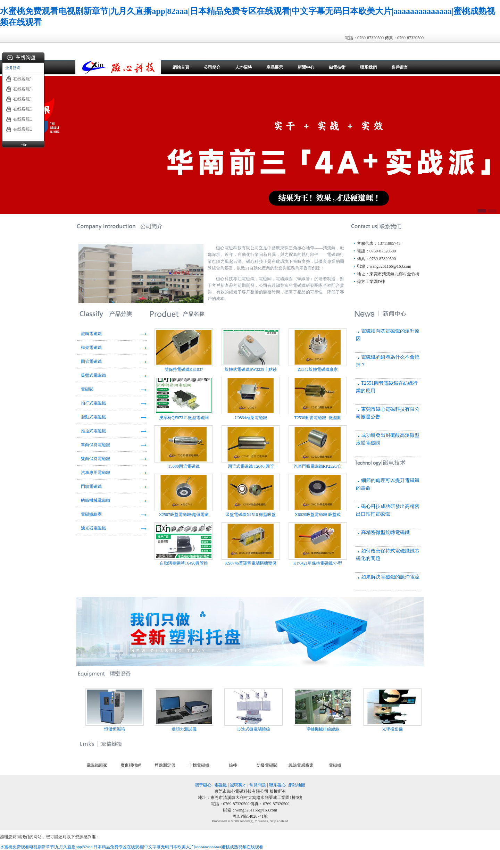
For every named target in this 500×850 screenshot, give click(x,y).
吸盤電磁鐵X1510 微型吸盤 (251, 495)
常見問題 (257, 785)
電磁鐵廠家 (96, 765)
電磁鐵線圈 (91, 514)
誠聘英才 (238, 785)
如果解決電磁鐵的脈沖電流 (390, 577)
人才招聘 (243, 67)
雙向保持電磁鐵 (95, 458)
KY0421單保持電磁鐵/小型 (318, 544)
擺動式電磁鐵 (93, 417)
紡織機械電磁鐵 (95, 500)
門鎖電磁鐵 (91, 486)
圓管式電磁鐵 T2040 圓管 (251, 447)
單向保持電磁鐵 (95, 444)
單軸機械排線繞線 (327, 710)
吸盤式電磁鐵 (93, 375)
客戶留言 (399, 67)
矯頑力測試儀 (188, 710)
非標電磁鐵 (199, 765)
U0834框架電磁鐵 (251, 398)
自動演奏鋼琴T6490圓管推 (184, 544)
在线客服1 (19, 79)
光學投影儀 (396, 710)
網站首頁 (181, 67)
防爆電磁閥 (267, 765)
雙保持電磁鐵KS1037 (184, 350)
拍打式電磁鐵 (93, 403)
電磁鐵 (335, 765)
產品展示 (274, 67)
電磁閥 (87, 389)
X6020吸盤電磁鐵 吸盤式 (318, 495)
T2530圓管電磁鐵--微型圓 (318, 398)
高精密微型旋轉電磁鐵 (385, 532)
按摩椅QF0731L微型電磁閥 (184, 398)
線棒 (233, 765)
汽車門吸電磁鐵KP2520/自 (318, 447)
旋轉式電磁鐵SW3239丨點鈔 (251, 350)
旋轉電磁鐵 (91, 333)
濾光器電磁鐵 (93, 528)
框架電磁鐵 (91, 347)
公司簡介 (212, 67)
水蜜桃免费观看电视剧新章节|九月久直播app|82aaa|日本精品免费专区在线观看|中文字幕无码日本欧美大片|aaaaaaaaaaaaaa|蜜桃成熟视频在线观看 (131, 846)
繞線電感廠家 (301, 765)
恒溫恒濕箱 (119, 710)
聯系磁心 (277, 785)
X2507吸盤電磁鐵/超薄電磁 (184, 495)
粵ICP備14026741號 (250, 816)
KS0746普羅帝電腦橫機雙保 (251, 544)
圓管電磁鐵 (91, 361)
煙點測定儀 (165, 765)
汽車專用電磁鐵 (95, 472)
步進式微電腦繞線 (257, 710)
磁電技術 (337, 67)
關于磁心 (203, 785)
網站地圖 (297, 785)
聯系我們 (368, 67)
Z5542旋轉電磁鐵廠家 (318, 350)
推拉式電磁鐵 (93, 430)
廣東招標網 (130, 765)
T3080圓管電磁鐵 (184, 447)
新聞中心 (306, 67)
